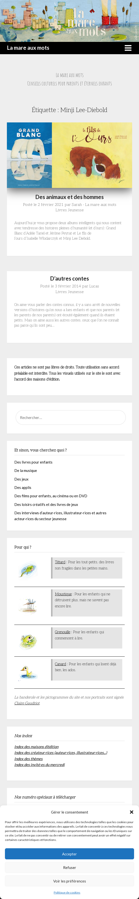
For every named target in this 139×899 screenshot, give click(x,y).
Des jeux (21, 479)
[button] (131, 812)
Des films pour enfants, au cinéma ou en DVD (50, 496)
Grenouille (62, 632)
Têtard (60, 562)
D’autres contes (69, 278)
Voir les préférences (69, 881)
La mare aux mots (28, 47)
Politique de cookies (67, 892)
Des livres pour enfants (33, 462)
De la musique (25, 470)
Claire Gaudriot (26, 703)
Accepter (69, 854)
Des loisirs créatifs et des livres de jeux (46, 504)
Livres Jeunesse (69, 210)
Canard (60, 664)
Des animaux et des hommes (69, 197)
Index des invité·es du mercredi (39, 764)
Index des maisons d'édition (36, 746)
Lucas (94, 286)
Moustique (63, 594)
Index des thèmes (28, 758)
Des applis (22, 487)
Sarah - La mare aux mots (94, 204)
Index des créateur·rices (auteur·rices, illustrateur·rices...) (60, 752)
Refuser (69, 867)
